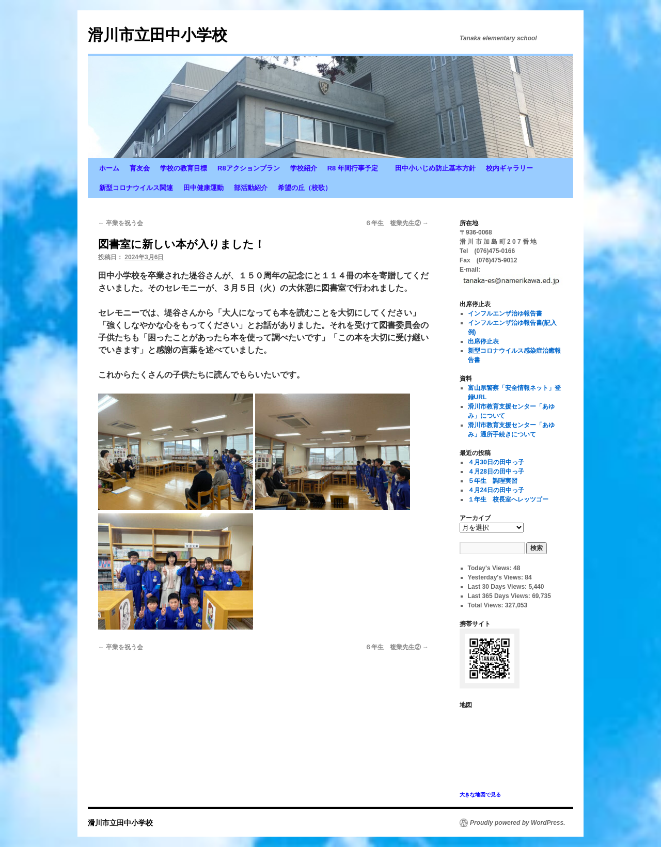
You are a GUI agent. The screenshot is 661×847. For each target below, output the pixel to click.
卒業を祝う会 (120, 223)
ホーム (109, 168)
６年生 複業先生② (397, 223)
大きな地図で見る (480, 794)
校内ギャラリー (509, 168)
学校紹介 (303, 168)
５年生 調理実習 (492, 480)
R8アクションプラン (248, 168)
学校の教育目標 (183, 168)
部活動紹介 (250, 188)
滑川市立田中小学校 (157, 34)
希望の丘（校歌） (305, 188)
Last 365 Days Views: (500, 596)
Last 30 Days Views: (498, 586)
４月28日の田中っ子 (496, 471)
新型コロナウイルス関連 (136, 188)
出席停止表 (483, 341)
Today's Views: (490, 568)
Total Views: (486, 605)
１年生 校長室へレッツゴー (508, 499)
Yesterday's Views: (496, 577)
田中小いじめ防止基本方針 (435, 168)
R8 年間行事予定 (356, 168)
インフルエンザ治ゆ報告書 (505, 313)
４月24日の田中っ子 (496, 490)
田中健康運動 (203, 188)
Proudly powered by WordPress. (517, 822)
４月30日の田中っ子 (496, 462)
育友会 (140, 168)
